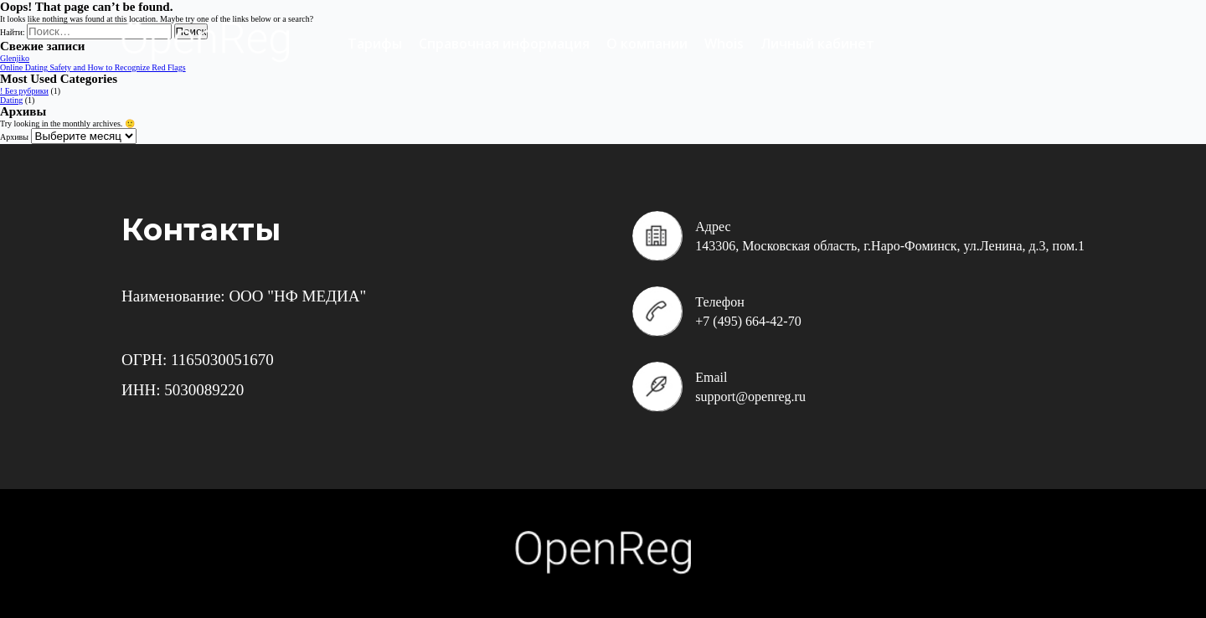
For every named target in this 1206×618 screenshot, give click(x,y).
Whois (724, 43)
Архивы (14, 137)
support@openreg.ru (750, 396)
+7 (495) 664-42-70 (748, 321)
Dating (11, 100)
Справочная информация (504, 43)
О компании (647, 43)
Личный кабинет (817, 43)
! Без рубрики (24, 90)
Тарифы (375, 43)
